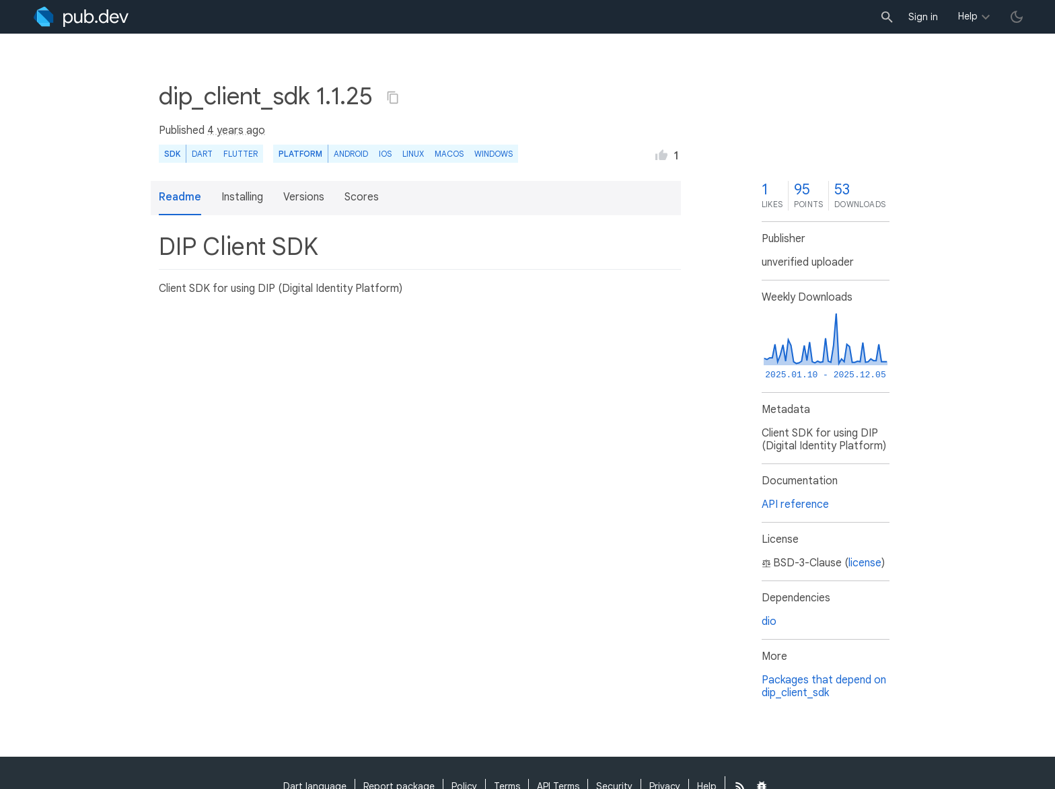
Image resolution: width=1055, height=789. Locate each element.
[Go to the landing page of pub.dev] (81, 17)
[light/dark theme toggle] (1017, 17)
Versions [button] (303, 197)
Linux (413, 154)
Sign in (923, 17)
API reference (795, 504)
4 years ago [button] (236, 130)
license (864, 563)
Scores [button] (361, 197)
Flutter (240, 154)
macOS (449, 154)
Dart (202, 154)
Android (351, 154)
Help (968, 16)
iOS (385, 154)
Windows (493, 154)
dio (769, 621)
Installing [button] (242, 197)
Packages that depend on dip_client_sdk (824, 686)
